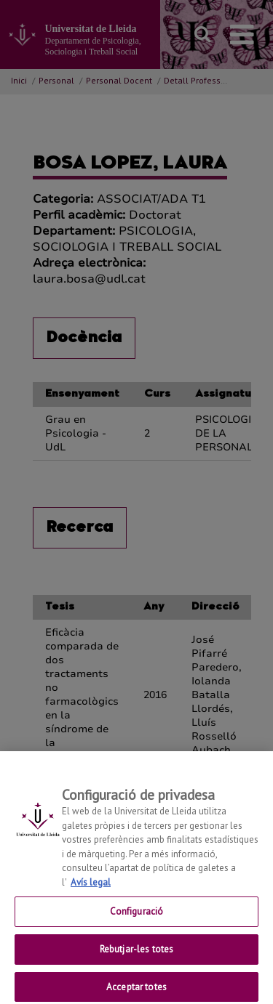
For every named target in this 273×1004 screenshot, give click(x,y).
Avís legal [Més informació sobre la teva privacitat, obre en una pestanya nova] (91, 889)
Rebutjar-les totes (136, 956)
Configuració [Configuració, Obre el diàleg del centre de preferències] (137, 918)
